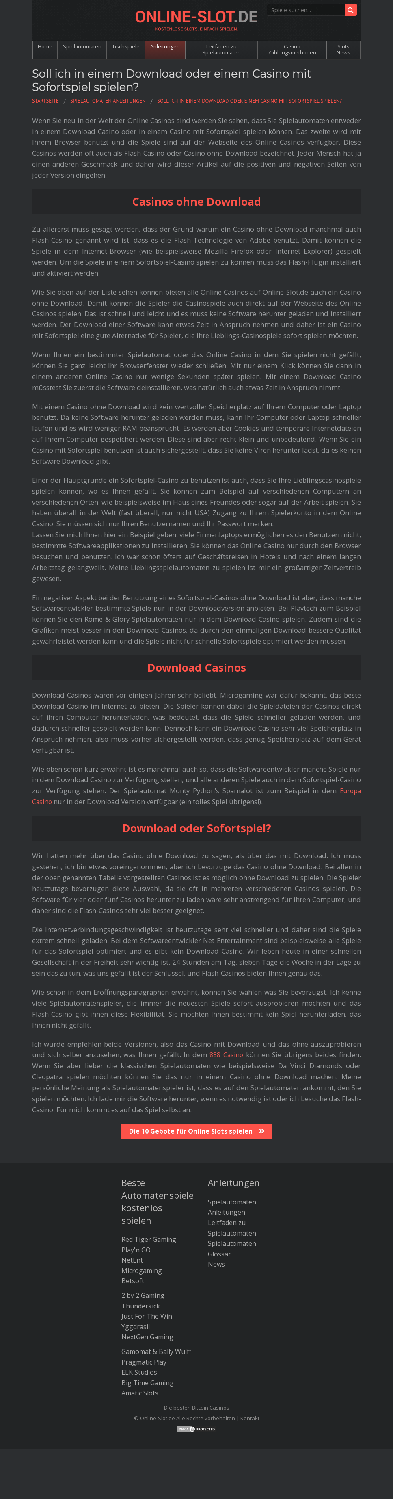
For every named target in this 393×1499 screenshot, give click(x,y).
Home (45, 46)
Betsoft (132, 1280)
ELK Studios (139, 1372)
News (216, 1264)
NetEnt (132, 1260)
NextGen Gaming (147, 1336)
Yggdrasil (135, 1326)
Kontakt (249, 1418)
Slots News (343, 49)
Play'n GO (136, 1249)
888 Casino (226, 1054)
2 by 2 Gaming (142, 1295)
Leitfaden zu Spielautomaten (221, 49)
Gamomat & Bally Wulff (156, 1351)
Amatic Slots (139, 1392)
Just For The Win (146, 1316)
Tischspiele (126, 46)
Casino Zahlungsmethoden (292, 49)
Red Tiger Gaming (148, 1239)
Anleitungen (165, 46)
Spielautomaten (82, 46)
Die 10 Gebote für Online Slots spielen (191, 1131)
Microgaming (141, 1270)
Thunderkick (140, 1306)
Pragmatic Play (143, 1362)
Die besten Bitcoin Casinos (196, 1407)
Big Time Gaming (147, 1382)
